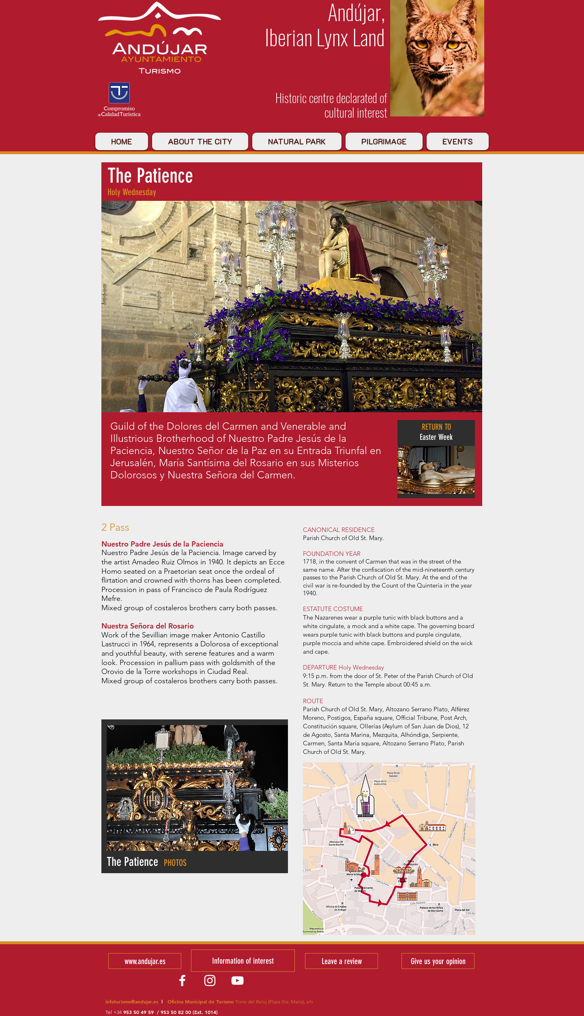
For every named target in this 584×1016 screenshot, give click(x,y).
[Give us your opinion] (438, 961)
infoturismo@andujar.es (131, 1001)
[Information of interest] (243, 960)
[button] (197, 788)
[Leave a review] (341, 961)
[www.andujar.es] (144, 961)
